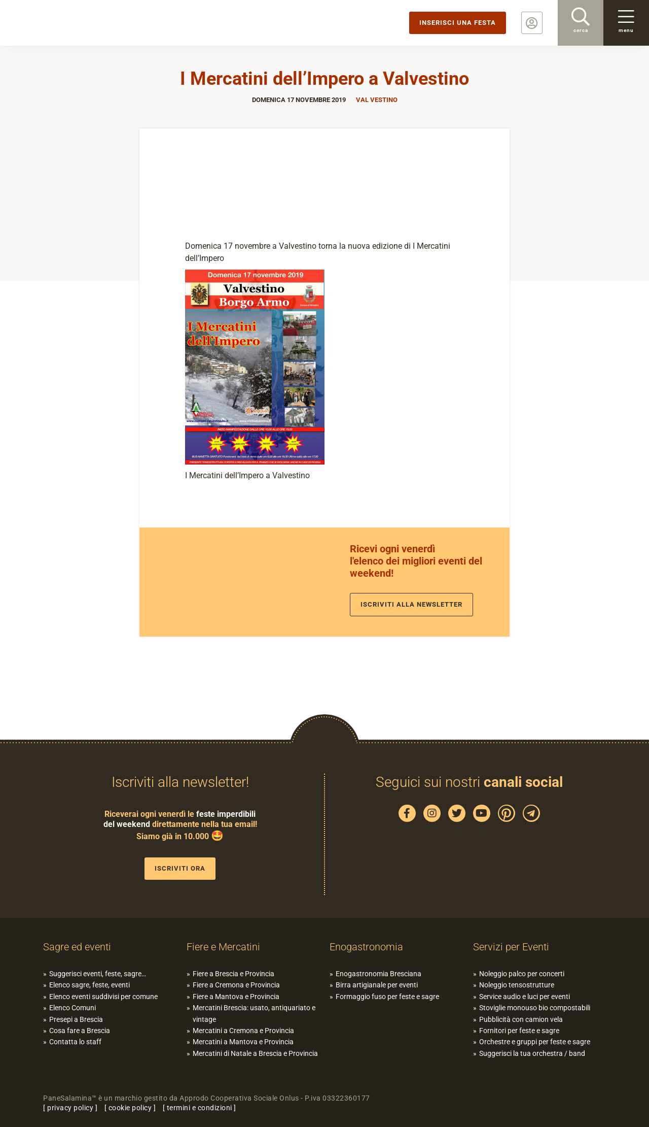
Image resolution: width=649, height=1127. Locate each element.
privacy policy (70, 1108)
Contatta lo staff (75, 1042)
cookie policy (130, 1108)
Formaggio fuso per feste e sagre (387, 996)
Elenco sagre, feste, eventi (89, 985)
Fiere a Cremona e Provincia (236, 985)
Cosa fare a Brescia (79, 1030)
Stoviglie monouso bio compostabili (534, 1008)
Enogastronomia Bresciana (378, 974)
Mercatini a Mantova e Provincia (243, 1042)
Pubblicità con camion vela (521, 1019)
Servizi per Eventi (511, 947)
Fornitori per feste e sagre (519, 1030)
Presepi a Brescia (76, 1019)
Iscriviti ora (180, 868)
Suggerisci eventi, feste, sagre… (97, 974)
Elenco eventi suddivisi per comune (103, 996)
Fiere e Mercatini (223, 947)
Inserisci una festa (457, 22)
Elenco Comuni (72, 1008)
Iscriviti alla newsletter (411, 604)
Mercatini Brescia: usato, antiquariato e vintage (254, 1013)
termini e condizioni (199, 1108)
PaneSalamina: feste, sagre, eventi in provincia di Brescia (78, 23)
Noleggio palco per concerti (521, 974)
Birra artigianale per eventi (377, 985)
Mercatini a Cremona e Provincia (243, 1030)
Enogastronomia (366, 947)
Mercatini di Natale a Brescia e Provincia (255, 1053)
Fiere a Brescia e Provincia (233, 974)
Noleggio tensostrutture (516, 985)
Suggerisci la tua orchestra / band (532, 1053)
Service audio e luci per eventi (524, 996)
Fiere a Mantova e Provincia (236, 996)
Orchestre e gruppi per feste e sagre (534, 1042)
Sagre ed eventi (77, 947)
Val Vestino (377, 100)
